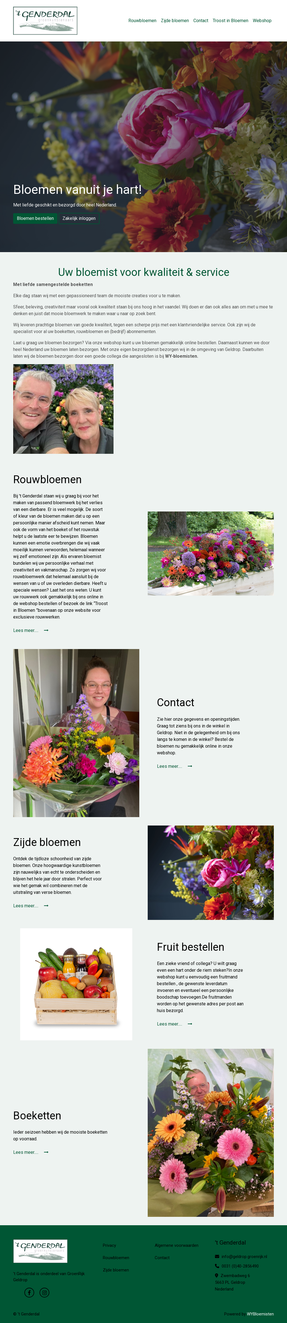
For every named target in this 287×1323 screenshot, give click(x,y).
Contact (200, 20)
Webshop (262, 20)
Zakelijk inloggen (79, 218)
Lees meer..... (30, 630)
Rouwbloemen (142, 20)
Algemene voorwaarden (176, 1245)
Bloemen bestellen (35, 218)
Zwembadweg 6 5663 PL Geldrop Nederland (232, 1282)
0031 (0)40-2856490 (237, 1266)
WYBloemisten (260, 1314)
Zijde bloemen (175, 20)
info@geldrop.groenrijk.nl (241, 1256)
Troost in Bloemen (230, 20)
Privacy (109, 1245)
